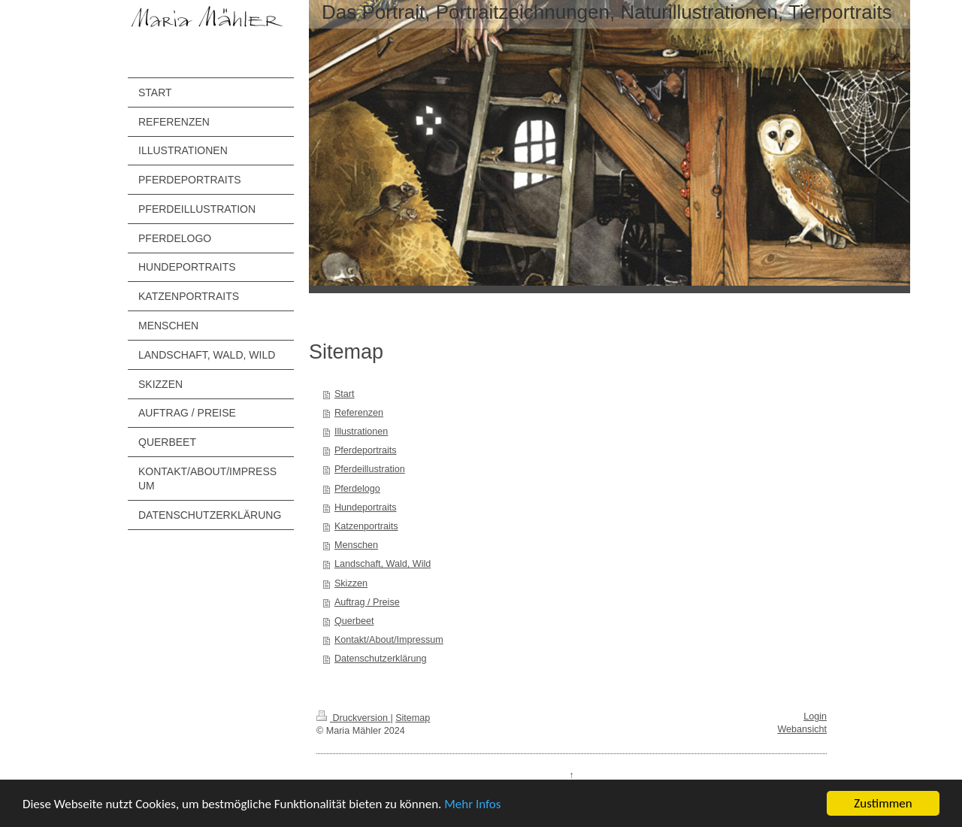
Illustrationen (361, 431)
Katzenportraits (366, 526)
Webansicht (802, 729)
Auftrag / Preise (367, 602)
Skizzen (351, 583)
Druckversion (353, 718)
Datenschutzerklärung (380, 658)
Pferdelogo (357, 488)
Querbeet (354, 621)
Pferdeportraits (365, 450)
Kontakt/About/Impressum (388, 640)
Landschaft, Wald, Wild (382, 564)
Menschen (356, 545)
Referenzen (358, 412)
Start (344, 394)
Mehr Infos (472, 805)
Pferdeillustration (369, 469)
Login (815, 716)
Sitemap (412, 718)
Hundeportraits (365, 507)
